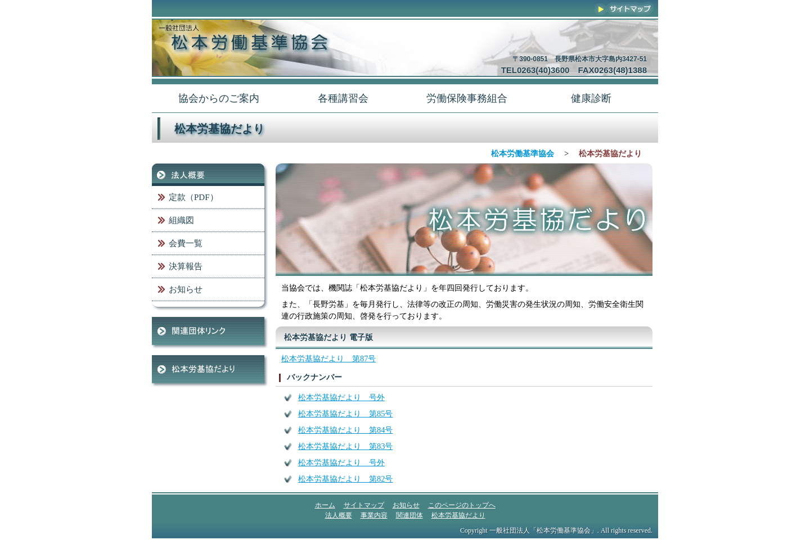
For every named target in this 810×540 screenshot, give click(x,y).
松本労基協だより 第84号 (345, 429)
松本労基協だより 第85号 (345, 413)
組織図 (181, 220)
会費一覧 (185, 243)
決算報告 (185, 266)
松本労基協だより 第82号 (345, 478)
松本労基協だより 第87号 (328, 358)
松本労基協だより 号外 (341, 397)
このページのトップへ (462, 505)
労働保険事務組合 (466, 98)
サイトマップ (624, 8)
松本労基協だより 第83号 (345, 446)
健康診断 (591, 98)
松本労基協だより (208, 369)
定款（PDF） (193, 197)
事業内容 (374, 515)
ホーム (325, 505)
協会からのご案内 (218, 98)
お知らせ (185, 289)
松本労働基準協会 (522, 153)
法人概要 (208, 175)
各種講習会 (343, 98)
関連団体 (208, 331)
